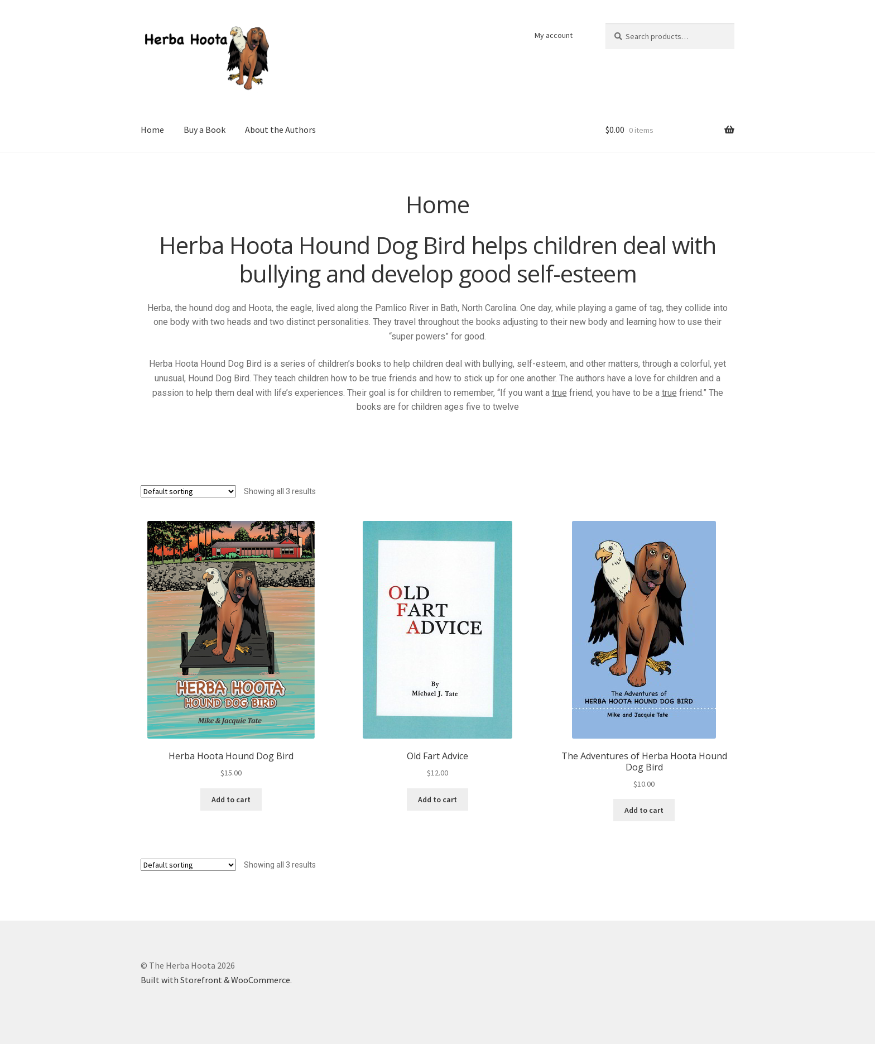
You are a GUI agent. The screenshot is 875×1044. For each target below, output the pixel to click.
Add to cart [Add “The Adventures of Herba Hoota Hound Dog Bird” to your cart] (644, 810)
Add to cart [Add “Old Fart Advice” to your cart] (437, 799)
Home (152, 129)
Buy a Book (204, 129)
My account (554, 35)
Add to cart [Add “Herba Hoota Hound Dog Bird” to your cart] (231, 799)
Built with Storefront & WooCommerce (215, 979)
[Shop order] (188, 491)
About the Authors (280, 129)
